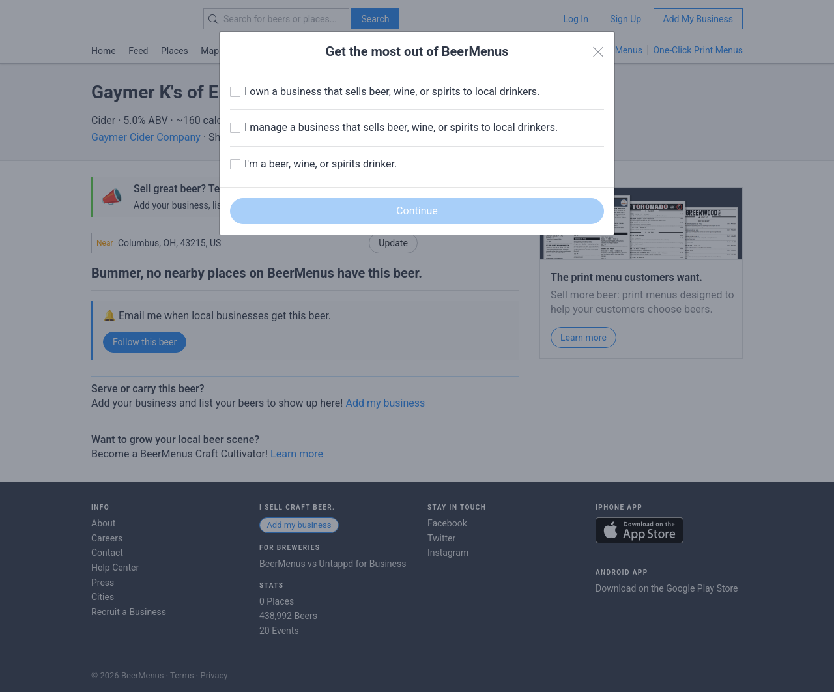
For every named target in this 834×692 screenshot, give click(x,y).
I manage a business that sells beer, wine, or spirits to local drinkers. (401, 127)
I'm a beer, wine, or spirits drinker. (320, 164)
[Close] (598, 52)
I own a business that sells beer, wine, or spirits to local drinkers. (391, 91)
